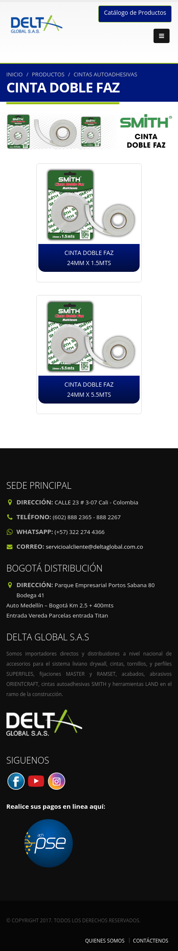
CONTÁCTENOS (150, 940)
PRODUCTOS (48, 74)
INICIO (14, 74)
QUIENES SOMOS (105, 940)
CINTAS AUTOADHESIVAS (106, 74)
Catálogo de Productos (135, 12)
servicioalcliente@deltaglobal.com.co (94, 546)
